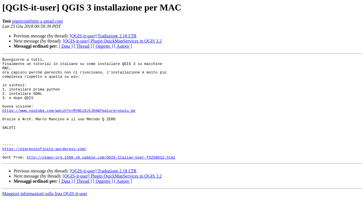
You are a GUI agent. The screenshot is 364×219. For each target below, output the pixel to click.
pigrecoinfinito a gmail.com (37, 21)
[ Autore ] (123, 46)
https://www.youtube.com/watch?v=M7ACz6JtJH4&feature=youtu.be (68, 121)
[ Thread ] (83, 46)
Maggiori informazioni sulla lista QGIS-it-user (44, 214)
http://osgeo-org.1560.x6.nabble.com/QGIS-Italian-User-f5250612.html (101, 177)
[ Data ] (66, 46)
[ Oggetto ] (103, 46)
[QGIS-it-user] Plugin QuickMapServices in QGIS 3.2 (112, 41)
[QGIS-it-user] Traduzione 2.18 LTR (103, 35)
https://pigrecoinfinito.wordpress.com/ (44, 167)
